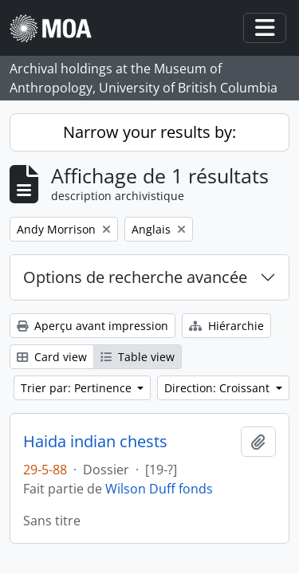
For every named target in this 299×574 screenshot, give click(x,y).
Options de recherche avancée (135, 277)
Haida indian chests (95, 441)
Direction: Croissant (218, 387)
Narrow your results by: (149, 132)
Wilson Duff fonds (159, 488)
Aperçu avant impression (92, 325)
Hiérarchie (226, 325)
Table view (137, 356)
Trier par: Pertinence (78, 387)
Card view (52, 356)
